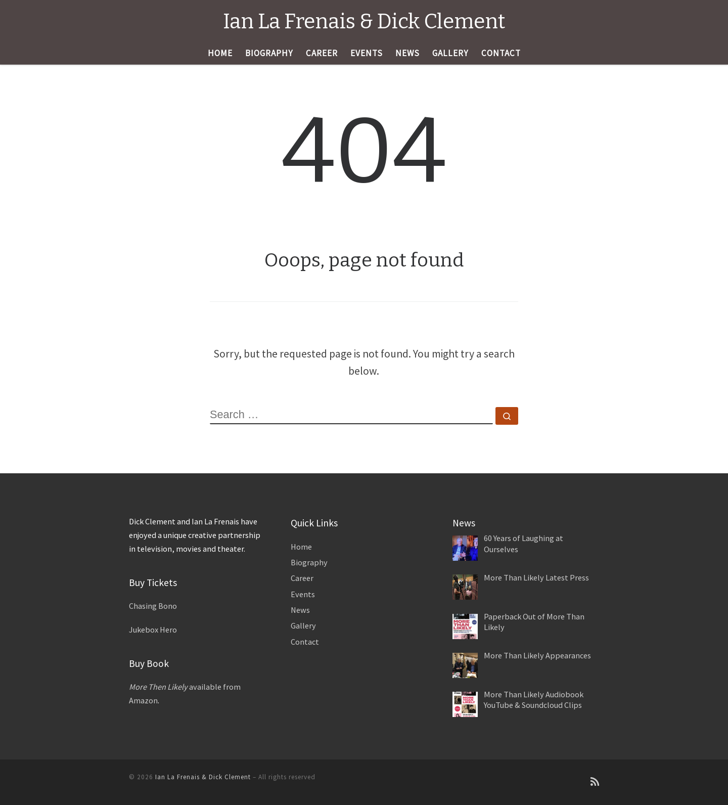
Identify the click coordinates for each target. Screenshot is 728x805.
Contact (305, 642)
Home (301, 547)
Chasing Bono (153, 606)
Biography (309, 562)
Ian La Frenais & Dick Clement (203, 777)
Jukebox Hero (153, 629)
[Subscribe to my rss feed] (594, 782)
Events (303, 594)
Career (302, 578)
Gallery (303, 625)
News (300, 610)
